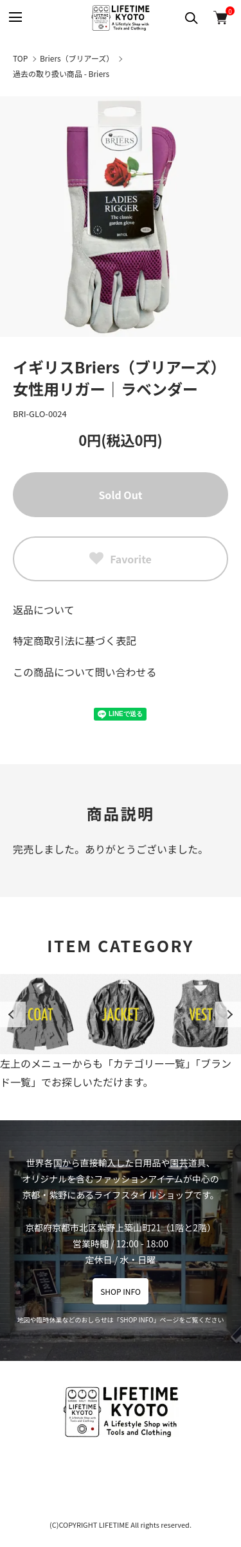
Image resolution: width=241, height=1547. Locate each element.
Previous (13, 1014)
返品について (44, 609)
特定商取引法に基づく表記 (74, 640)
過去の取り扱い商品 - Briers (61, 73)
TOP (20, 58)
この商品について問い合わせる (85, 671)
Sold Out (120, 494)
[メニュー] (14, 17)
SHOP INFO (120, 1291)
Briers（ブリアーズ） (77, 58)
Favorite (120, 558)
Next (228, 1014)
